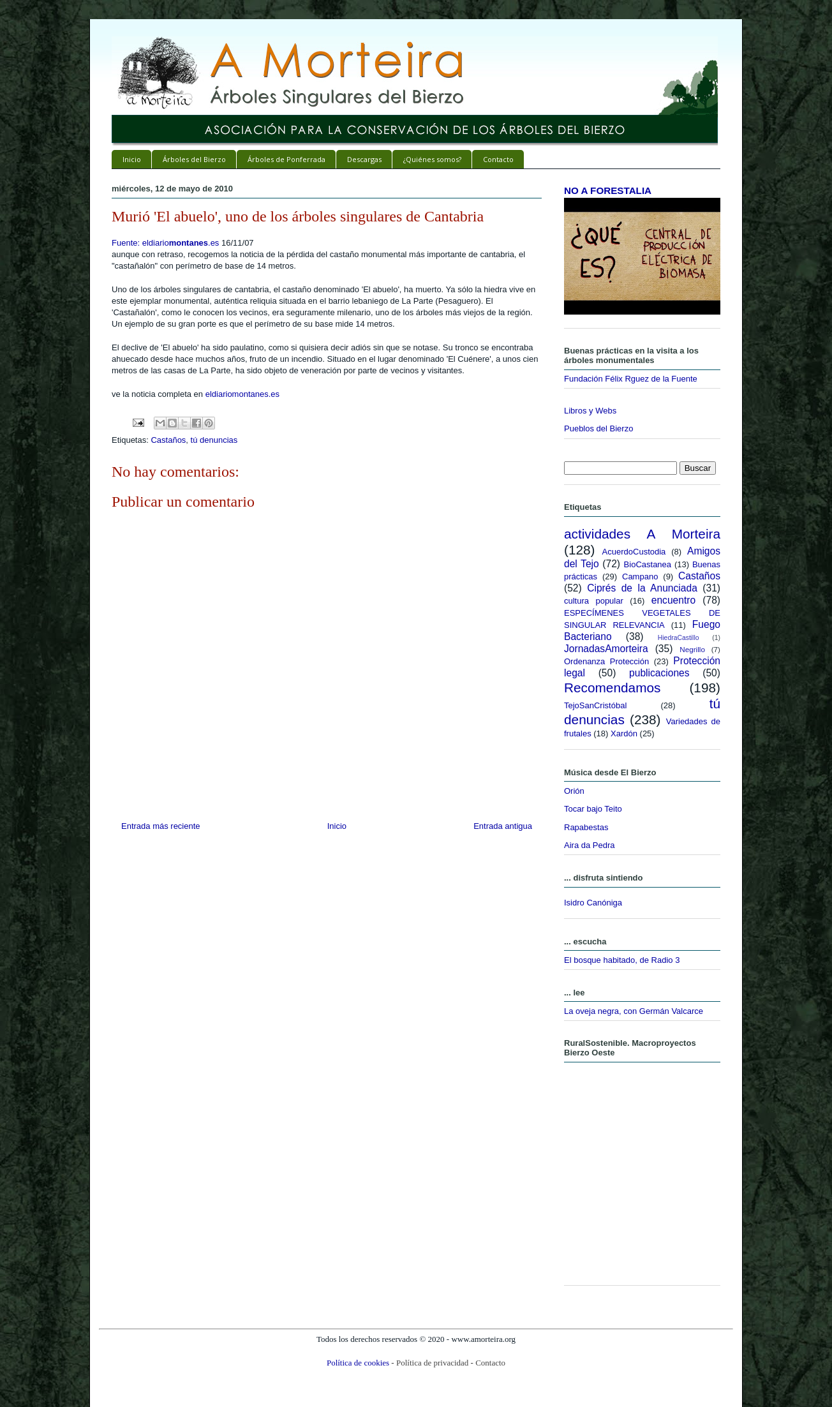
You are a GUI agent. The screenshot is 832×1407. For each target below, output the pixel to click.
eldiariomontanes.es (242, 394)
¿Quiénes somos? (432, 159)
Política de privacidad (432, 1362)
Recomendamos (612, 687)
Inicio (132, 159)
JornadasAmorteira (606, 648)
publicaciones (659, 672)
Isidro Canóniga (593, 902)
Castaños (168, 440)
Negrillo (692, 649)
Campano (640, 576)
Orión (574, 791)
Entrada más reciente (160, 826)
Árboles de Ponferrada (286, 159)
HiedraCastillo (678, 637)
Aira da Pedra (589, 845)
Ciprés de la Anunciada (642, 588)
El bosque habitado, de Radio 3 (622, 960)
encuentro (673, 600)
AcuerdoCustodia (634, 551)
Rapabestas (586, 827)
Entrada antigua (502, 826)
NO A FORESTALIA (607, 190)
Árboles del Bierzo (194, 159)
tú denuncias (214, 440)
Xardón (624, 733)
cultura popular (593, 601)
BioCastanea (647, 564)
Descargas (364, 159)
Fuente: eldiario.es (165, 243)
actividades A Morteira (642, 533)
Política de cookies (358, 1362)
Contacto (498, 159)
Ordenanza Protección (606, 661)
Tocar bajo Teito (593, 809)
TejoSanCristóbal (595, 705)
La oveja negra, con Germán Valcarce (633, 1011)
